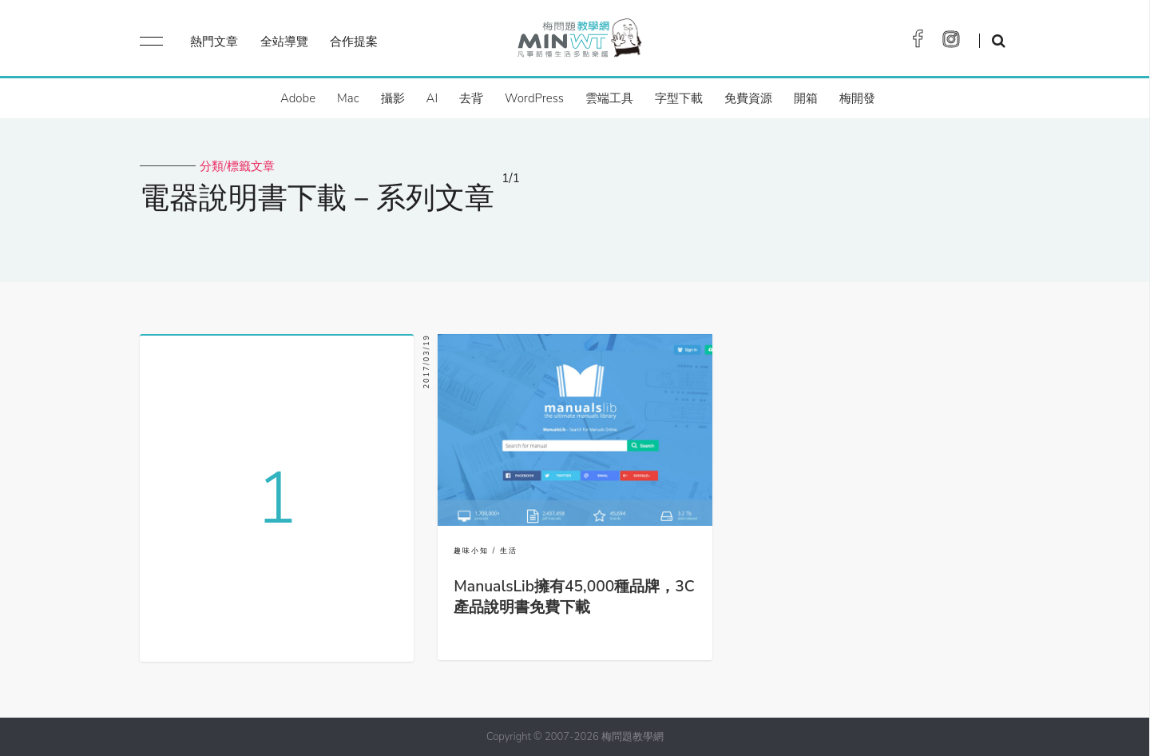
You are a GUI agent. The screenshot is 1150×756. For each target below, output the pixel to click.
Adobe (297, 98)
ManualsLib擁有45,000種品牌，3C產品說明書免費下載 (574, 597)
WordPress (534, 98)
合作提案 (354, 42)
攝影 (393, 98)
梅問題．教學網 (578, 42)
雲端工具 (609, 98)
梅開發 (857, 98)
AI (432, 98)
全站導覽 (284, 42)
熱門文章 (214, 42)
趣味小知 (471, 550)
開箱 (806, 98)
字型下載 (679, 98)
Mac (348, 98)
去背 (471, 98)
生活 (509, 550)
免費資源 (748, 98)
